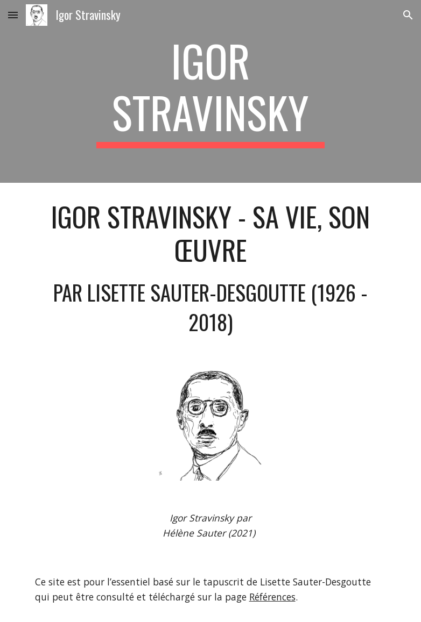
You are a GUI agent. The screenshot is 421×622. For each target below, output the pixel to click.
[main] (210, 91)
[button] (13, 15)
